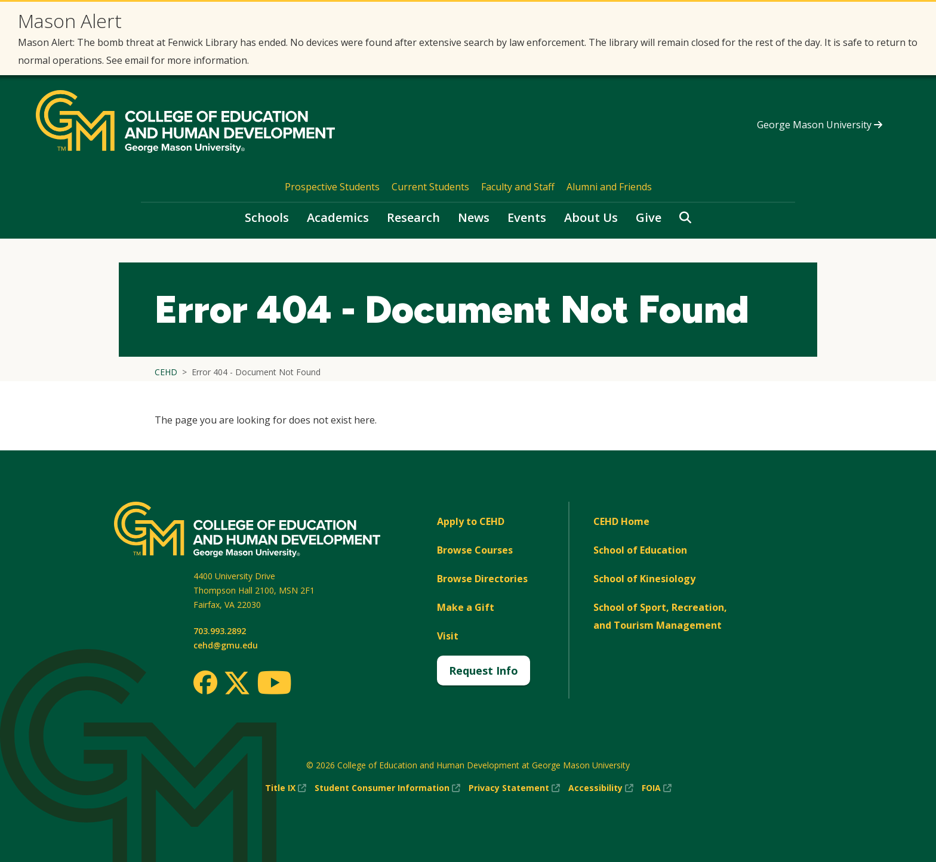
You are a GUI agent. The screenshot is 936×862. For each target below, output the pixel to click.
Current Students (430, 186)
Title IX (285, 788)
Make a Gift (465, 607)
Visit (447, 635)
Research (413, 217)
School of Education (640, 550)
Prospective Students (332, 186)
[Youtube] (274, 685)
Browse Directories (482, 578)
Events (526, 217)
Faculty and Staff (518, 186)
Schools (267, 217)
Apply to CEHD (470, 521)
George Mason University (819, 124)
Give (648, 217)
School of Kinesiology (644, 578)
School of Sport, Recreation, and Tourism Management (660, 616)
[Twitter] (237, 684)
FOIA (657, 788)
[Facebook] (205, 682)
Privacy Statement (514, 788)
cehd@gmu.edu (225, 645)
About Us (591, 217)
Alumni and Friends (609, 186)
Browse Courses (475, 550)
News (473, 217)
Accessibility (600, 788)
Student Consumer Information (387, 788)
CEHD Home (621, 521)
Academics (338, 217)
